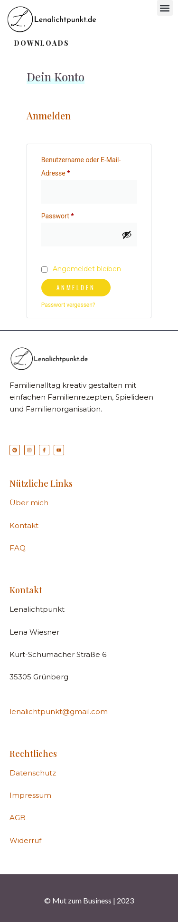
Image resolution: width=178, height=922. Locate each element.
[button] (165, 8)
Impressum (30, 795)
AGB (17, 817)
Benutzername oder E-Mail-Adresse (81, 165)
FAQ (17, 547)
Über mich (28, 502)
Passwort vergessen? (68, 305)
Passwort (74, 214)
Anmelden (75, 287)
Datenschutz (32, 772)
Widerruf (25, 840)
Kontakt (23, 525)
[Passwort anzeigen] (127, 234)
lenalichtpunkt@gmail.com (58, 711)
